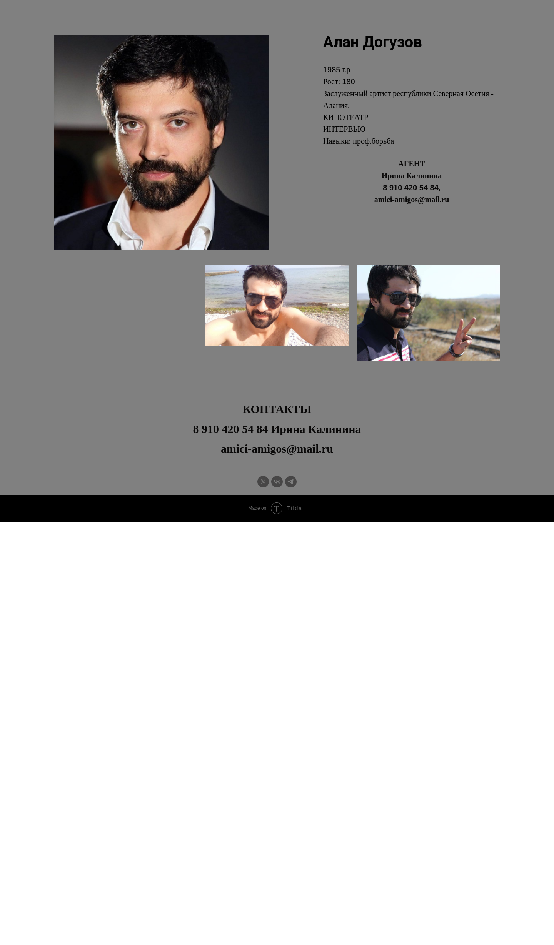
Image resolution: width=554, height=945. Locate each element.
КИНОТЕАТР (345, 117)
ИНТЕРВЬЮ (344, 129)
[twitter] (263, 481)
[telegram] (291, 481)
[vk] (277, 481)
